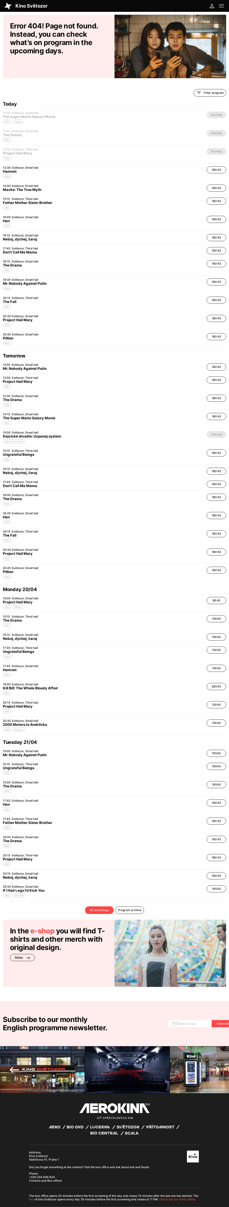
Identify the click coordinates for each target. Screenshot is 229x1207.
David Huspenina (70, 1179)
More (22, 941)
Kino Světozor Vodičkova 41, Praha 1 (44, 1122)
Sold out (216, 418)
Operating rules (95, 1183)
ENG (7, 160)
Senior (17, 591)
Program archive (130, 894)
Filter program (210, 77)
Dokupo (18, 713)
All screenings (99, 894)
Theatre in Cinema (14, 425)
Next (214, 1035)
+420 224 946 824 (42, 1142)
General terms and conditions (47, 1183)
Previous (14, 1035)
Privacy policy (75, 1183)
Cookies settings (116, 1183)
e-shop (42, 914)
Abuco (45, 1179)
